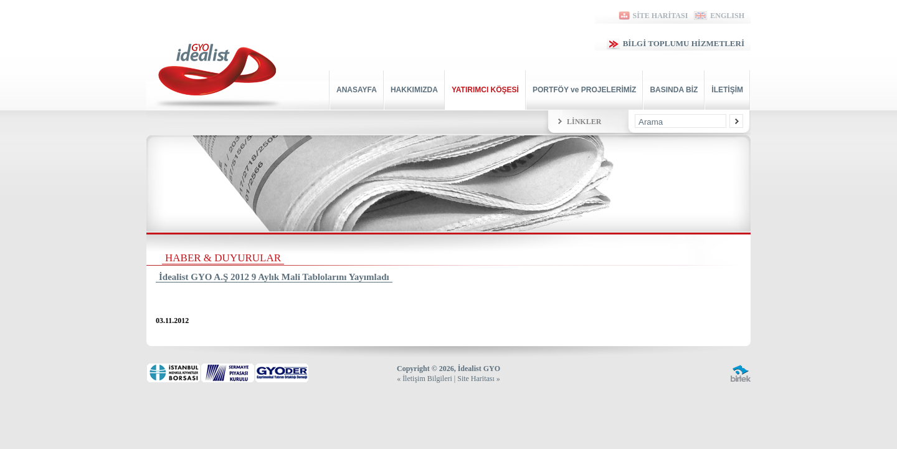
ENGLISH (719, 15)
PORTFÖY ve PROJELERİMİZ (584, 89)
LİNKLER (584, 121)
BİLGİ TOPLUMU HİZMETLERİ (675, 43)
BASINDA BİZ (674, 89)
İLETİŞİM (727, 89)
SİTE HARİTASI (652, 15)
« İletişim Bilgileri (424, 378)
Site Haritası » (478, 378)
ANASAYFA (356, 89)
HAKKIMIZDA (414, 89)
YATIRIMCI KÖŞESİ (485, 89)
